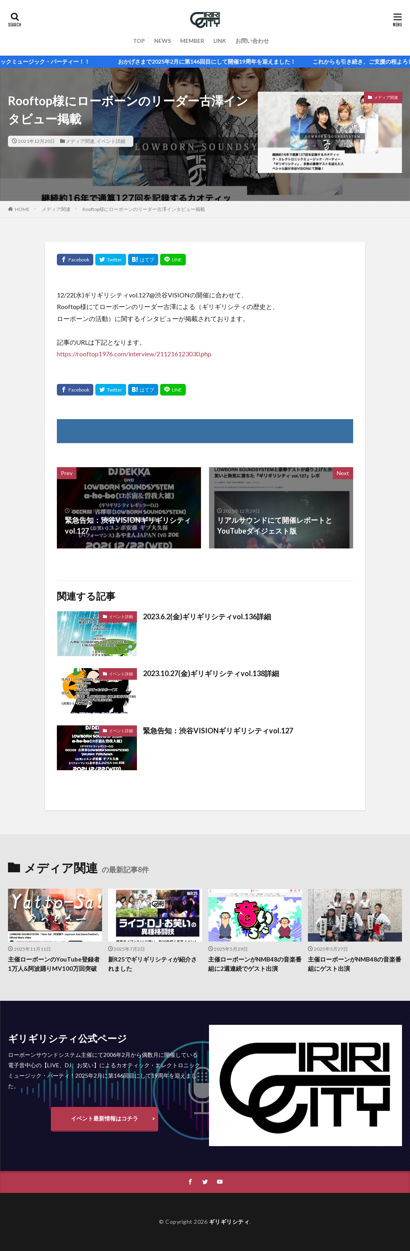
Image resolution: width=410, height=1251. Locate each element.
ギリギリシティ (229, 1221)
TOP (139, 40)
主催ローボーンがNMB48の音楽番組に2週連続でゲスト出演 (254, 964)
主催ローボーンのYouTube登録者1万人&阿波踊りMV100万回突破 (54, 964)
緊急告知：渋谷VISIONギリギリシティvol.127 (218, 730)
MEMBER (192, 40)
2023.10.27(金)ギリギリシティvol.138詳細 (211, 673)
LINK (219, 40)
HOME (22, 209)
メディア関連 (80, 141)
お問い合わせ (252, 40)
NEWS (162, 40)
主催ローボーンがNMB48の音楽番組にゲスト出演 (354, 964)
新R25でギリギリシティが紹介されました (152, 964)
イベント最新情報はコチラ (104, 1118)
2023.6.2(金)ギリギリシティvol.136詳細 (207, 616)
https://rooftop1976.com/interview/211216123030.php (134, 353)
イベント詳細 (110, 141)
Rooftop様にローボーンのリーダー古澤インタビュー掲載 (143, 209)
